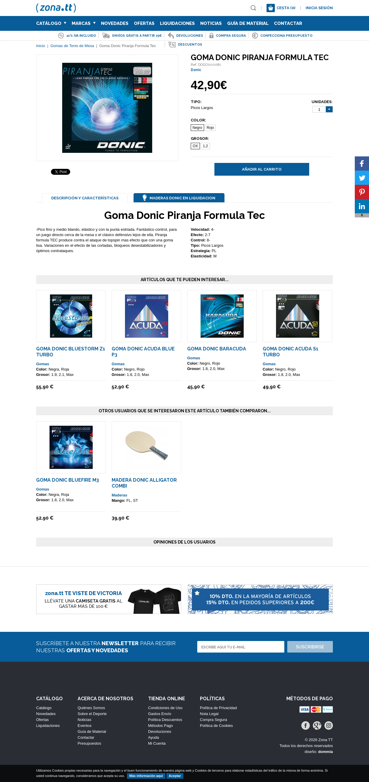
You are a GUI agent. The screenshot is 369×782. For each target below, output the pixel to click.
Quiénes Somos (91, 708)
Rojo (210, 128)
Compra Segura (213, 719)
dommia (325, 751)
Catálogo (51, 23)
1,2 (205, 146)
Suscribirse (310, 647)
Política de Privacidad (218, 708)
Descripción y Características (84, 198)
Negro (197, 128)
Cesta (286, 8)
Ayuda (153, 737)
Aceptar (175, 776)
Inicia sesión (319, 8)
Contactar (288, 23)
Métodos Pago (160, 725)
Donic (196, 70)
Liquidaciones (177, 23)
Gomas (42, 364)
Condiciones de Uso (165, 708)
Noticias (211, 23)
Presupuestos (89, 743)
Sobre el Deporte (92, 714)
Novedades (115, 23)
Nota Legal (209, 714)
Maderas (119, 495)
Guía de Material (248, 23)
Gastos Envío (159, 714)
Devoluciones (159, 731)
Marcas (84, 23)
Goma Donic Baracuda (216, 349)
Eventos (85, 725)
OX (195, 146)
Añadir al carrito (262, 169)
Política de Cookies (216, 725)
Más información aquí (146, 776)
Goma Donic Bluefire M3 (67, 480)
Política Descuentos (165, 719)
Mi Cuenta (157, 743)
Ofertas (144, 23)
